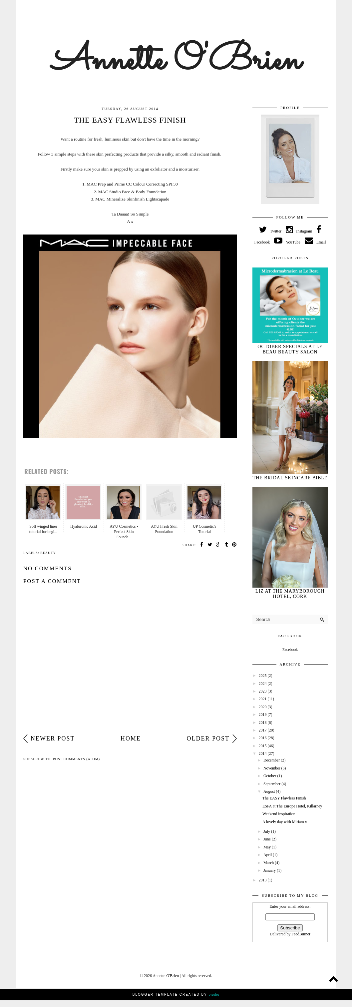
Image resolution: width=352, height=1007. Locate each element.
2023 (263, 691)
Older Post (207, 738)
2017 (263, 730)
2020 (263, 707)
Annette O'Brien (176, 61)
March (269, 862)
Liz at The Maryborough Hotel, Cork (290, 594)
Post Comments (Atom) (76, 759)
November (272, 768)
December (272, 760)
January (270, 870)
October (270, 775)
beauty (48, 553)
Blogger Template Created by (176, 994)
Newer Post (53, 738)
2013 (263, 880)
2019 (263, 714)
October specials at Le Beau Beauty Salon (289, 349)
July (267, 831)
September (272, 783)
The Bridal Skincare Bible (290, 477)
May (267, 847)
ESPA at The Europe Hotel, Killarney (292, 806)
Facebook (290, 649)
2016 (263, 738)
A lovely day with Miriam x (284, 821)
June (267, 839)
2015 (263, 746)
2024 (263, 683)
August (269, 791)
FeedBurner (300, 934)
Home (131, 738)
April (268, 854)
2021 (263, 699)
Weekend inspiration (278, 813)
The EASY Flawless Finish (284, 798)
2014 (263, 753)
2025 (263, 675)
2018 (263, 722)
